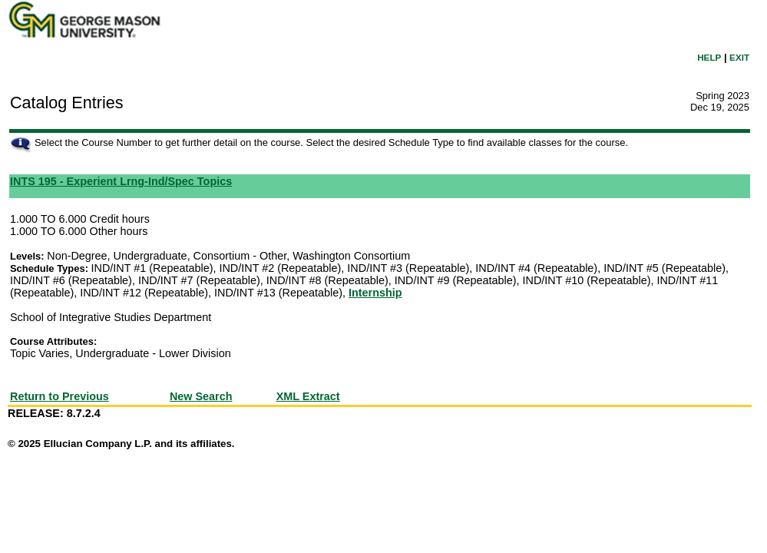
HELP (709, 57)
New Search (201, 396)
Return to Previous (59, 396)
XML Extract (308, 396)
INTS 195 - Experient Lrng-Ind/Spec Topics (121, 181)
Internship (375, 292)
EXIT (739, 57)
